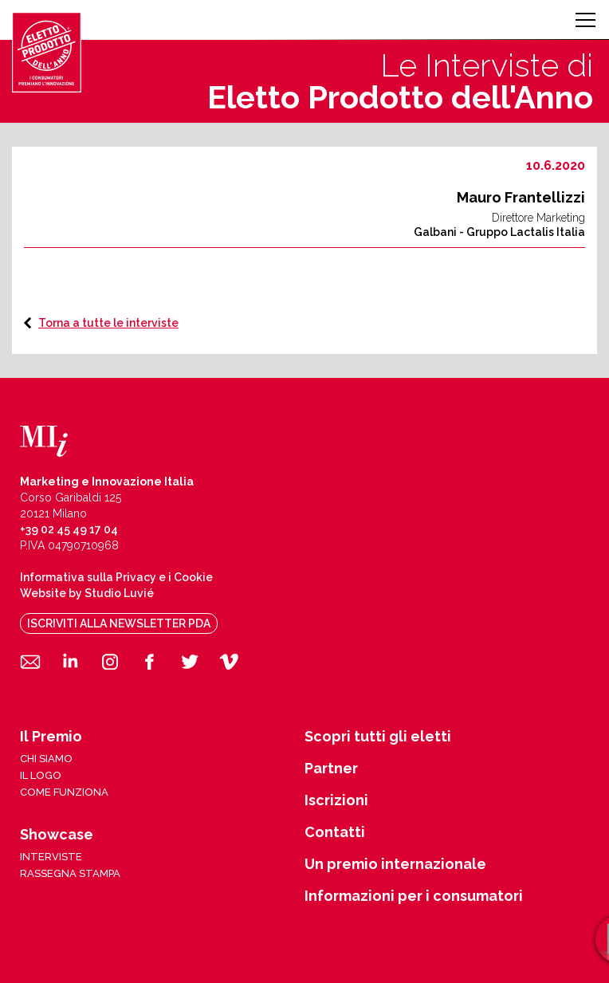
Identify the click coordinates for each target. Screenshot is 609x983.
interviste (51, 856)
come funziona (64, 792)
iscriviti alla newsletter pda (118, 623)
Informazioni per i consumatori (413, 896)
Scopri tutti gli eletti (377, 736)
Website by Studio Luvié (87, 593)
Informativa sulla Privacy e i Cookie (116, 577)
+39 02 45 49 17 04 (69, 529)
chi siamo (46, 758)
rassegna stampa (70, 873)
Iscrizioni (336, 800)
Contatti (334, 832)
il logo (40, 775)
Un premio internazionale (395, 864)
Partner (331, 768)
